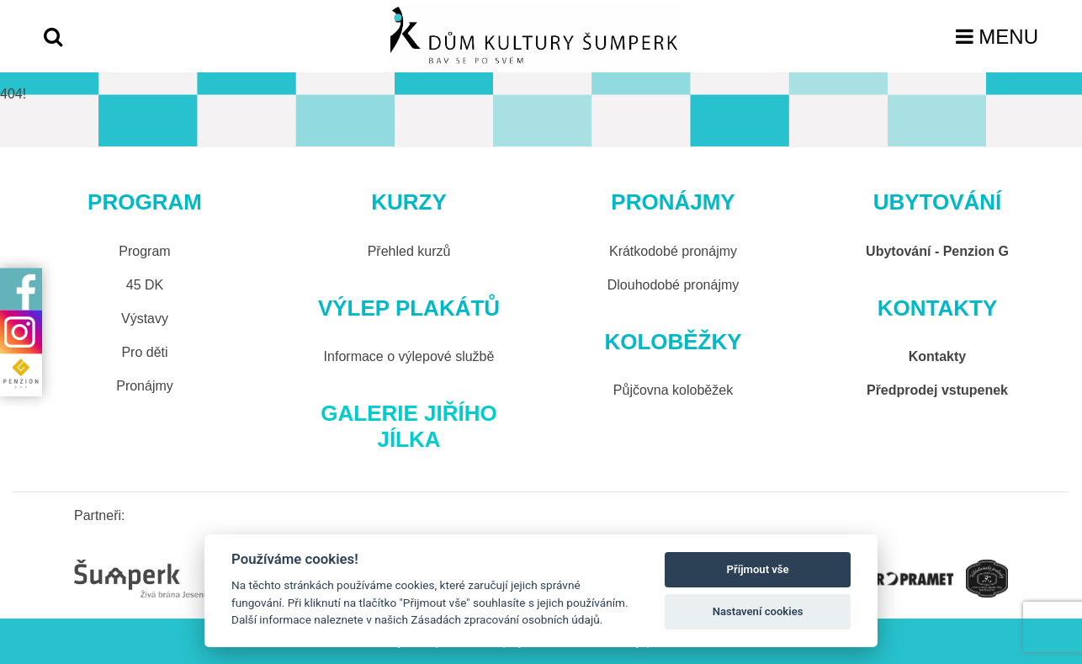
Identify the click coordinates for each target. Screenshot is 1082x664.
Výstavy (144, 318)
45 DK (144, 285)
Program (144, 251)
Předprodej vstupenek (937, 390)
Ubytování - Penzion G (937, 251)
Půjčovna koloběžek (673, 390)
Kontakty (937, 356)
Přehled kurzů (409, 251)
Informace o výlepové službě (409, 356)
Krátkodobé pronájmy (673, 251)
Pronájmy (144, 386)
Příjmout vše (758, 569)
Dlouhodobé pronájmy (673, 285)
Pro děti (144, 352)
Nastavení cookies (758, 611)
